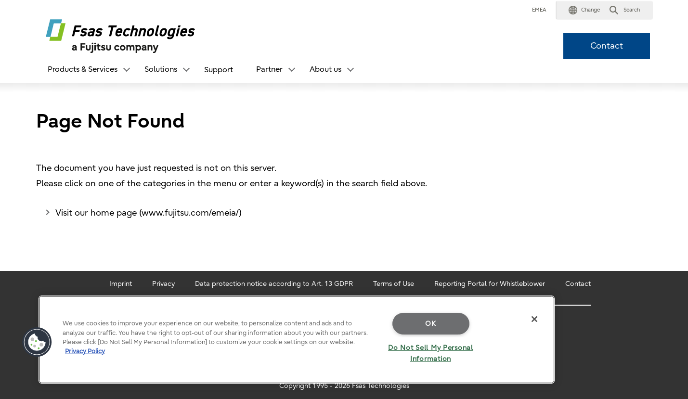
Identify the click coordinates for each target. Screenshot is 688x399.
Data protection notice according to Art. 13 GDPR (274, 284)
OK (430, 324)
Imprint (120, 284)
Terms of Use (393, 284)
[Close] (534, 319)
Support (218, 69)
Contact (606, 46)
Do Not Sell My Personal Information (430, 353)
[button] (584, 10)
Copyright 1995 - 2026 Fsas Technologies (344, 386)
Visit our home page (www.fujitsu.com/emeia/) (148, 213)
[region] (297, 340)
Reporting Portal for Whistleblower (489, 284)
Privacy (163, 284)
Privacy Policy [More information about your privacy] (85, 351)
